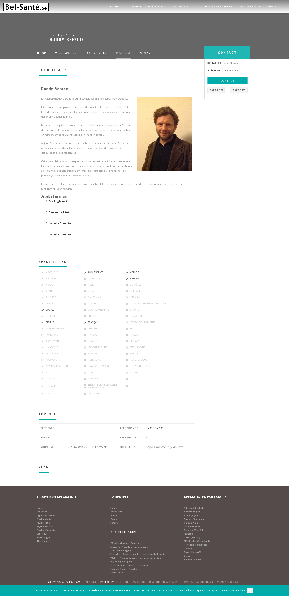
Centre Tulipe (117, 572)
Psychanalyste (44, 519)
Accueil (115, 6)
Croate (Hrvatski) (192, 526)
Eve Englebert (58, 201)
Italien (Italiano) (192, 537)
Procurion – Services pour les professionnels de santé (137, 554)
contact (227, 80)
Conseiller (42, 511)
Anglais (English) (192, 511)
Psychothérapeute (46, 530)
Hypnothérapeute (46, 515)
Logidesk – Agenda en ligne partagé (129, 546)
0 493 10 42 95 (154, 428)
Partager (217, 90)
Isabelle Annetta (60, 223)
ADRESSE (123, 52)
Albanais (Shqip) (192, 559)
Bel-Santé (90, 581)
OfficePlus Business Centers (124, 543)
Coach (40, 508)
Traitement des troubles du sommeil (129, 565)
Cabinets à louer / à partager (125, 568)
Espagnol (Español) (193, 530)
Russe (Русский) (192, 552)
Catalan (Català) (192, 522)
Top (41, 52)
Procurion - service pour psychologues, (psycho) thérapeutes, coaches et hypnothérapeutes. (178, 581)
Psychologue (43, 522)
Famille (114, 522)
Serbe (187, 555)
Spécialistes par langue (214, 6)
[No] (284, 591)
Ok (249, 590)
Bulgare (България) (194, 519)
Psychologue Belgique (121, 561)
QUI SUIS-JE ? (65, 52)
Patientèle (180, 6)
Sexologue (42, 533)
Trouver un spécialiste (146, 6)
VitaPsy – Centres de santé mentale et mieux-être (135, 557)
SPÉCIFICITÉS (96, 52)
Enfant (113, 508)
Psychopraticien (45, 526)
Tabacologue (43, 537)
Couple (113, 519)
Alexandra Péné (59, 212)
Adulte (113, 515)
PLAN (145, 52)
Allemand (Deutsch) (194, 508)
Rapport (239, 90)
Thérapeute (43, 541)
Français (188, 533)
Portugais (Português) (195, 544)
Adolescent (116, 511)
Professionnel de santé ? (260, 6)
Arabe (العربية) (191, 515)
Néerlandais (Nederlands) (197, 541)
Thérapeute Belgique (121, 550)
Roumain (188, 548)
